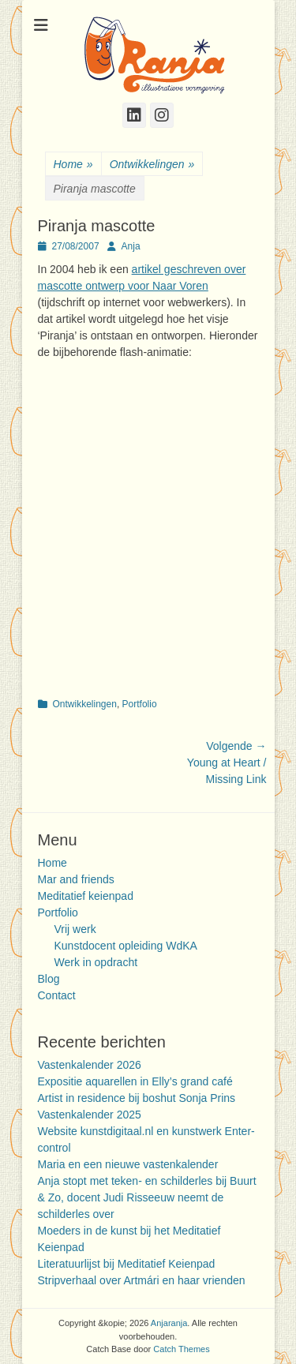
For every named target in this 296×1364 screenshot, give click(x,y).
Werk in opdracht (96, 962)
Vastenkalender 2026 (89, 1065)
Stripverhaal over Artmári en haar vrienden (141, 1280)
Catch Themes (181, 1349)
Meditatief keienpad (85, 896)
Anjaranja (169, 1323)
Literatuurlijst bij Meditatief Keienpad (126, 1263)
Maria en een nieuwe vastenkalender (128, 1164)
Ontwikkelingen (152, 164)
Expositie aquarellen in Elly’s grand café (135, 1081)
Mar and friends (76, 879)
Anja (131, 246)
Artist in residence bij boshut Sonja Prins (137, 1098)
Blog (49, 978)
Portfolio (139, 704)
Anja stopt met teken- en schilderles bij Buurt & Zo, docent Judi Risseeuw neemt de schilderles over (147, 1197)
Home (73, 164)
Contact (57, 995)
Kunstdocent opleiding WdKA (125, 945)
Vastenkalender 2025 (89, 1114)
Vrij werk (75, 929)
